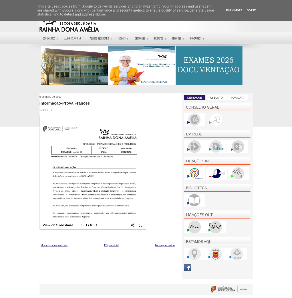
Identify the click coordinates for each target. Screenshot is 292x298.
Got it (251, 10)
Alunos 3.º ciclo (75, 37)
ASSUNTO (216, 97)
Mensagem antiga (165, 245)
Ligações (179, 37)
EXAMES (125, 37)
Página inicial (111, 245)
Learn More (233, 10)
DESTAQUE (194, 97)
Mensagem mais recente (54, 245)
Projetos (161, 37)
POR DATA (237, 97)
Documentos (52, 37)
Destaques (143, 37)
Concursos (198, 37)
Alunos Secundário (102, 37)
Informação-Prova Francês (65, 103)
